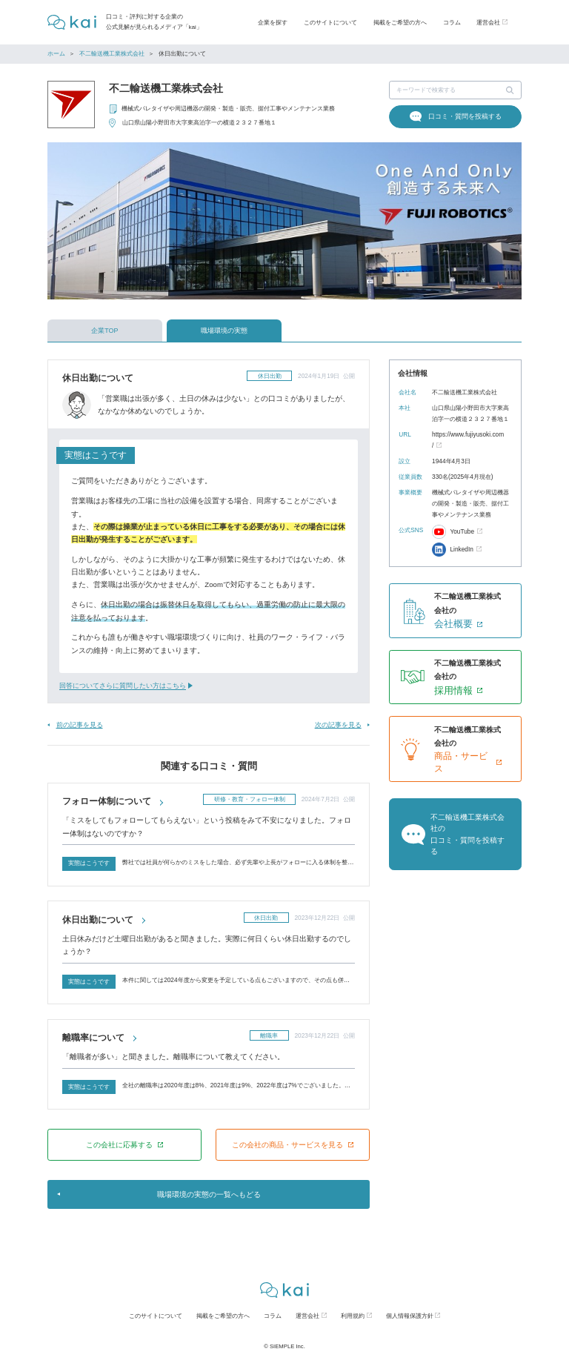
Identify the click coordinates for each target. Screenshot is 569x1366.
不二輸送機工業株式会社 (111, 53)
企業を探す (272, 22)
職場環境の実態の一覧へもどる (209, 1194)
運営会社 (307, 1315)
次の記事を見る (338, 725)
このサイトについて (330, 22)
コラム (452, 22)
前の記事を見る (79, 725)
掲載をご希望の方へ (400, 22)
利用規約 (353, 1315)
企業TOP (104, 330)
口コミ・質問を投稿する (465, 116)
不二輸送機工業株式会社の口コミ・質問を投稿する (467, 834)
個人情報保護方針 (409, 1315)
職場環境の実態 (224, 330)
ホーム (56, 53)
